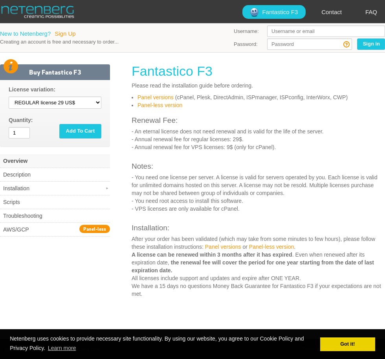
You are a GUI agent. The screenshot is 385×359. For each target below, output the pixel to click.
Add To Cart (80, 131)
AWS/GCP (56, 229)
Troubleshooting (22, 216)
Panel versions (156, 97)
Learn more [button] (62, 348)
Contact (331, 12)
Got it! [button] (347, 344)
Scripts (11, 202)
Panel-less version (160, 105)
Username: (246, 31)
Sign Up (65, 33)
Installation (56, 188)
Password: (246, 44)
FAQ (371, 12)
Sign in (371, 44)
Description (17, 174)
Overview (15, 161)
